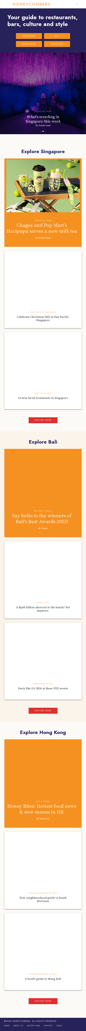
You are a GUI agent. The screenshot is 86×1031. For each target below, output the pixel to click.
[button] (77, 4)
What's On (43, 602)
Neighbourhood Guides (43, 893)
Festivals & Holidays (43, 312)
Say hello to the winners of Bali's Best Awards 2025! (42, 518)
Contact (48, 1025)
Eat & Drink (43, 801)
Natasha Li (45, 818)
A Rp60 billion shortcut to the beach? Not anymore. (43, 608)
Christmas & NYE (43, 684)
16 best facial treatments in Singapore (43, 398)
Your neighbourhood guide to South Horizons (43, 899)
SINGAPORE (28, 36)
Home (7, 1025)
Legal (60, 1025)
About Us (18, 1025)
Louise (44, 528)
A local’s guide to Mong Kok (43, 979)
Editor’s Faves (43, 511)
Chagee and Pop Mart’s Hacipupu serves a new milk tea (42, 228)
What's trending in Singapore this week (43, 119)
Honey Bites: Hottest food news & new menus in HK (41, 809)
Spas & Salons (43, 393)
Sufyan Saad (44, 125)
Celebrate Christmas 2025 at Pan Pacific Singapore (43, 318)
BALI (57, 36)
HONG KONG (29, 44)
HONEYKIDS (57, 44)
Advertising (33, 1025)
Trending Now (43, 111)
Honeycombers (31, 4)
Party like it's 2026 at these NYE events (43, 688)
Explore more (43, 420)
